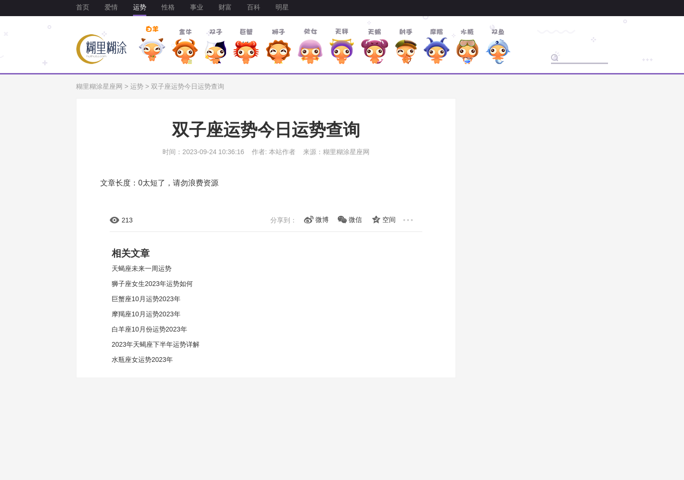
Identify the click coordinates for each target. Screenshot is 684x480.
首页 (82, 7)
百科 (253, 7)
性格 (168, 7)
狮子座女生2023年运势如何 (152, 283)
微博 (322, 219)
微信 (355, 219)
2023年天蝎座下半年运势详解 (156, 344)
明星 (282, 7)
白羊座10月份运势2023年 (149, 329)
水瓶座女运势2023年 (142, 359)
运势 (139, 7)
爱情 (111, 7)
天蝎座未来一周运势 (141, 268)
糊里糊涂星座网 (99, 86)
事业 (196, 7)
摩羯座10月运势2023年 (146, 314)
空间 (389, 219)
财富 (225, 7)
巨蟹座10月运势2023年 (146, 299)
